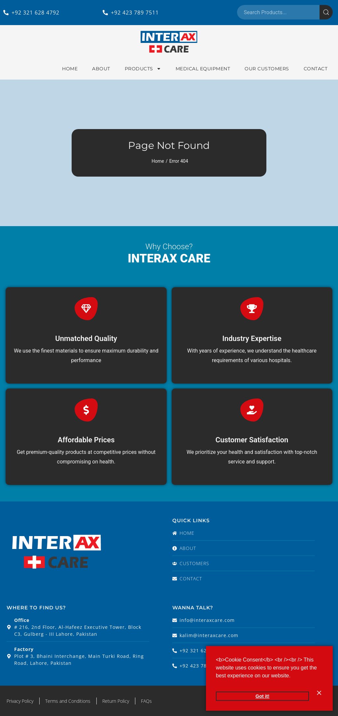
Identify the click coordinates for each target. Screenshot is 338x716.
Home (70, 69)
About (101, 69)
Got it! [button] (262, 696)
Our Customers (267, 69)
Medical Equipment (203, 69)
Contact (316, 69)
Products (143, 68)
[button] (293, 676)
